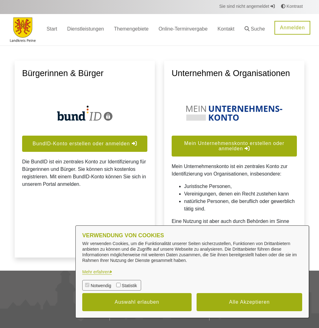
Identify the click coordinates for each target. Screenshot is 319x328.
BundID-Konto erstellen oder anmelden (84, 143)
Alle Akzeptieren (249, 302)
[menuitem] (52, 30)
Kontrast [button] (292, 6)
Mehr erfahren (96, 271)
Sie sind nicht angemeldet (247, 6)
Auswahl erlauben (137, 302)
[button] (255, 30)
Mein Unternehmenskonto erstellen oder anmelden (234, 146)
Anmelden (292, 27)
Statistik (129, 285)
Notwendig (101, 285)
